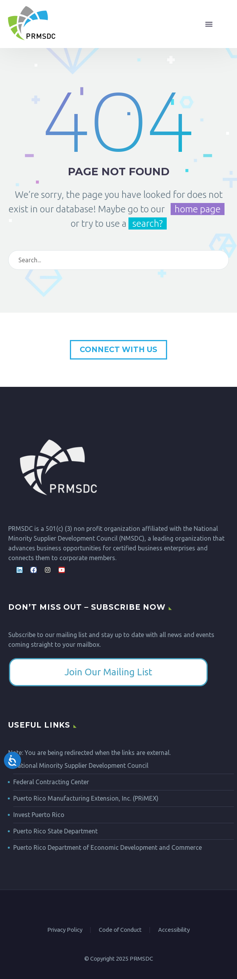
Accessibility (174, 930)
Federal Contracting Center (51, 781)
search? (147, 223)
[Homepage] (31, 24)
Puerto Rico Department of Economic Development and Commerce (107, 847)
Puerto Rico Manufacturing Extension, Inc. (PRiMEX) (86, 798)
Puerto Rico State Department (55, 831)
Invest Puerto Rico (38, 814)
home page (198, 209)
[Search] (130, 260)
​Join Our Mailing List (108, 672)
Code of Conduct (120, 930)
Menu (208, 24)
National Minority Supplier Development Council (80, 765)
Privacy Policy (64, 930)
